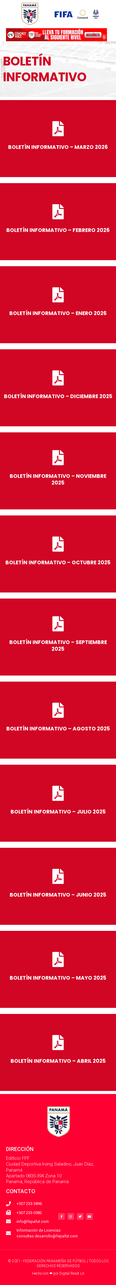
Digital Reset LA (71, 1273)
